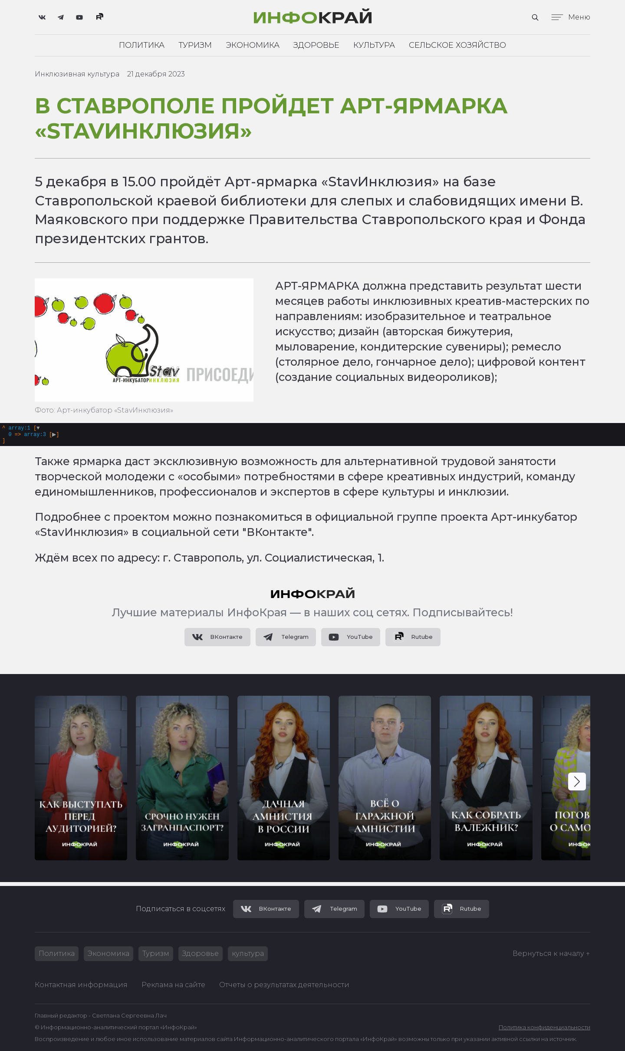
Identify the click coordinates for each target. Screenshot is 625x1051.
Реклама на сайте (173, 985)
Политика (141, 45)
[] (32, 436)
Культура (374, 45)
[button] (577, 785)
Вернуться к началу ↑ (551, 953)
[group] (81, 781)
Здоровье (316, 45)
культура (248, 953)
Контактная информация (81, 985)
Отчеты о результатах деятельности (284, 985)
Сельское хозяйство (457, 45)
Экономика (253, 45)
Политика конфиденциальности (544, 1027)
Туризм (195, 45)
